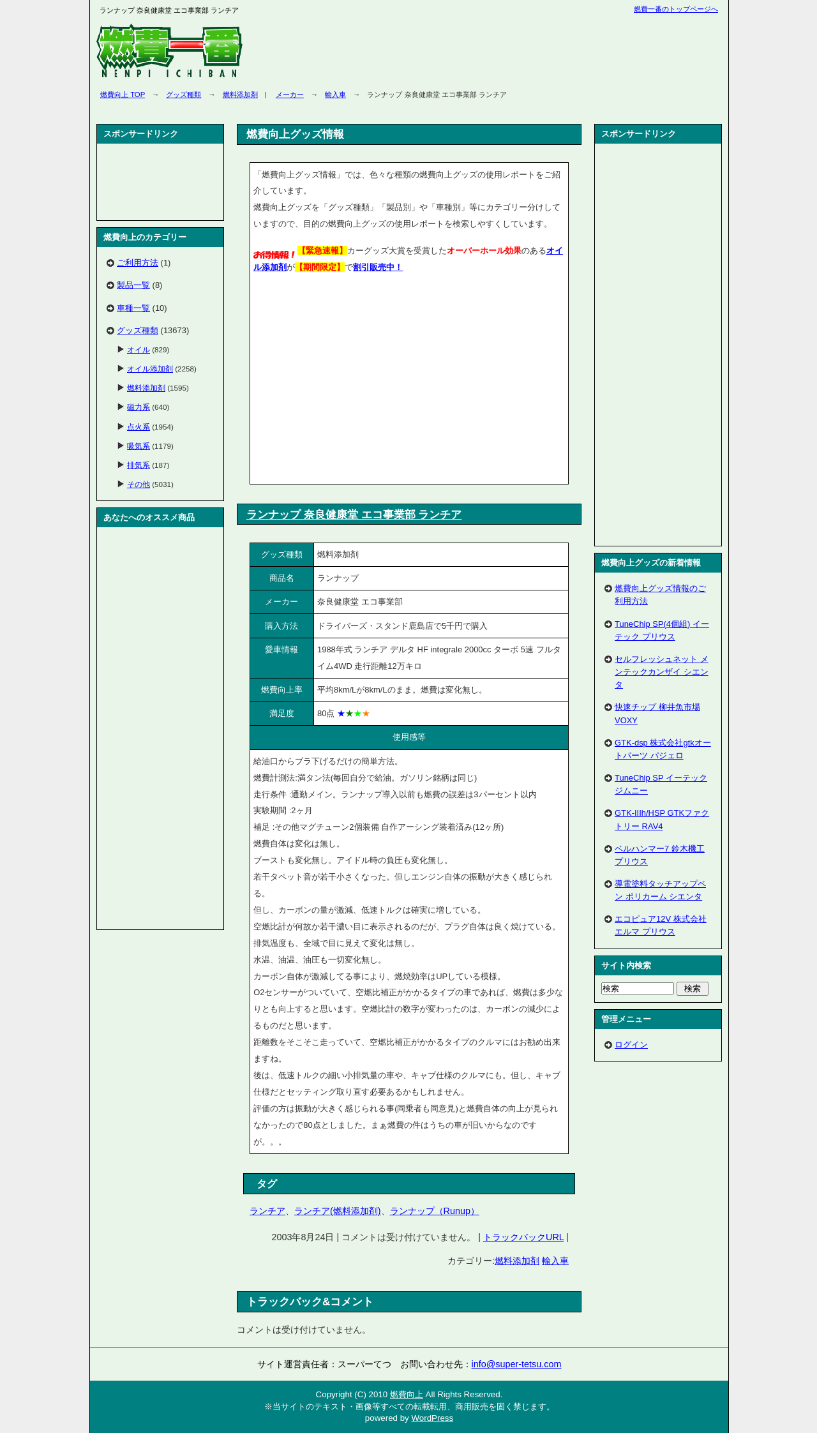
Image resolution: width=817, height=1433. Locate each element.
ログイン (631, 1044)
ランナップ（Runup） (434, 1211)
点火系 (138, 427)
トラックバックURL (523, 1237)
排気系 (138, 465)
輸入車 (335, 94)
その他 (138, 484)
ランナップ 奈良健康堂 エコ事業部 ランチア (353, 514)
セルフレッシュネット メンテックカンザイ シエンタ (661, 671)
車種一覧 (133, 308)
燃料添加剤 (240, 94)
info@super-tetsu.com (517, 1364)
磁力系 (138, 407)
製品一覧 (133, 285)
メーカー (290, 94)
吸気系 (138, 446)
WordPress (432, 1418)
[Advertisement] (360, 381)
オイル (138, 349)
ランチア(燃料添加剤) (337, 1211)
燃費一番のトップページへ (676, 9)
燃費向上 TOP (122, 94)
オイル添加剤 (150, 368)
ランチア (267, 1211)
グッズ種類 (183, 94)
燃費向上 (406, 1394)
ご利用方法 (137, 262)
